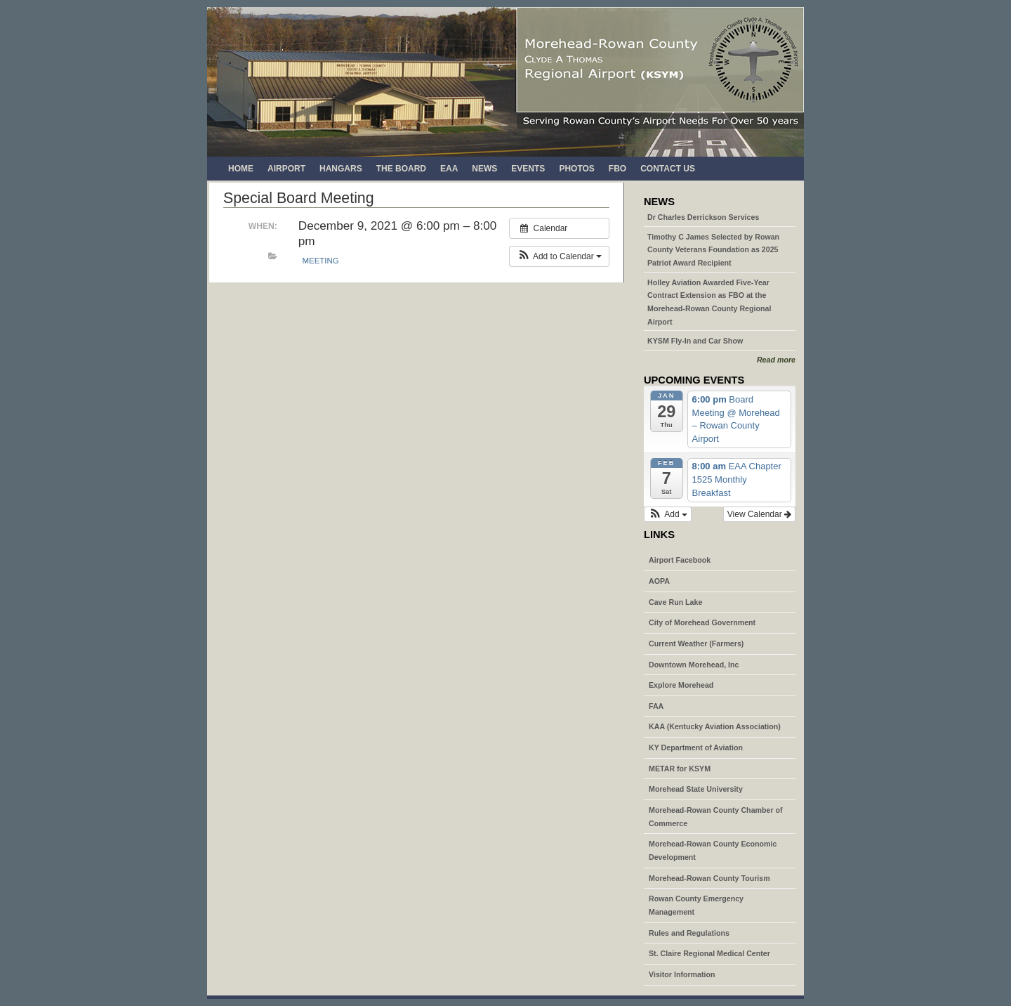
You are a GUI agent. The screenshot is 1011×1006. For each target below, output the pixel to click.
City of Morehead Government (702, 622)
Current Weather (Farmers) (696, 643)
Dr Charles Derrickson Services (703, 217)
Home (240, 169)
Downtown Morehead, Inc (694, 664)
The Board (401, 169)
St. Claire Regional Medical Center (709, 953)
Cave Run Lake (675, 602)
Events (528, 169)
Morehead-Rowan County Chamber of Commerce (716, 817)
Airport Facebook (680, 560)
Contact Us (667, 169)
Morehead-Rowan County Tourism (709, 878)
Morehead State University (696, 789)
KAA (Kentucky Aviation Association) (715, 726)
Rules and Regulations (689, 933)
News (484, 169)
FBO (617, 169)
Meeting (321, 260)
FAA (656, 706)
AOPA (659, 581)
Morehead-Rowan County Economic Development (713, 850)
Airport (286, 169)
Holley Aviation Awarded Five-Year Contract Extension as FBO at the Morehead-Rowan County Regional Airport (709, 302)
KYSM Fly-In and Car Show (695, 341)
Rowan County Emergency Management (696, 905)
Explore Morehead (681, 685)
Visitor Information (682, 974)
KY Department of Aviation (696, 747)
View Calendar (759, 514)
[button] (559, 256)
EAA (449, 169)
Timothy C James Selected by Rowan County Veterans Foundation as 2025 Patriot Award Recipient (713, 250)
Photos (576, 169)
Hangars (340, 169)
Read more (776, 359)
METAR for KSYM (680, 768)
